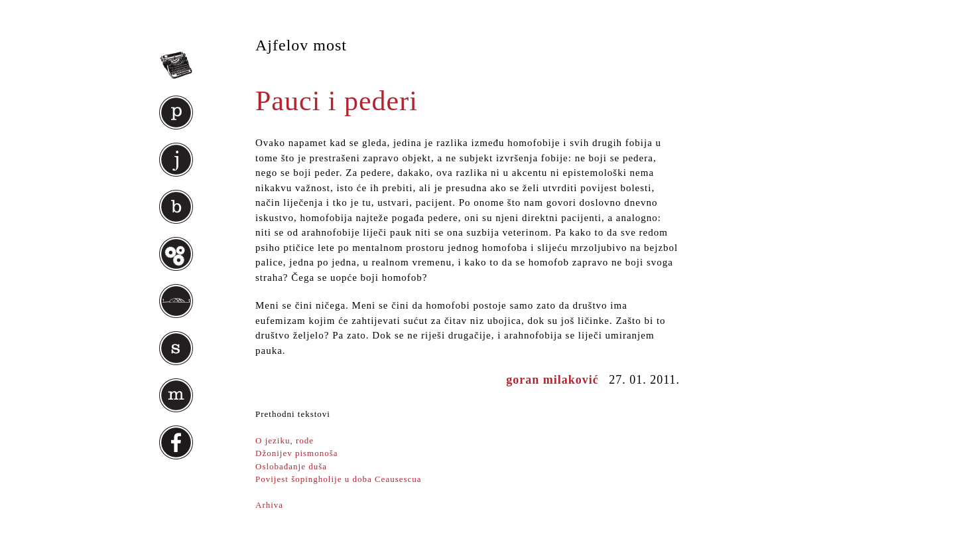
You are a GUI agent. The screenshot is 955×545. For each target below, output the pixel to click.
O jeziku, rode (284, 440)
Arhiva (269, 505)
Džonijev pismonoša (296, 453)
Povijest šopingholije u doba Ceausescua (338, 479)
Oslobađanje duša (291, 466)
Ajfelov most (301, 45)
